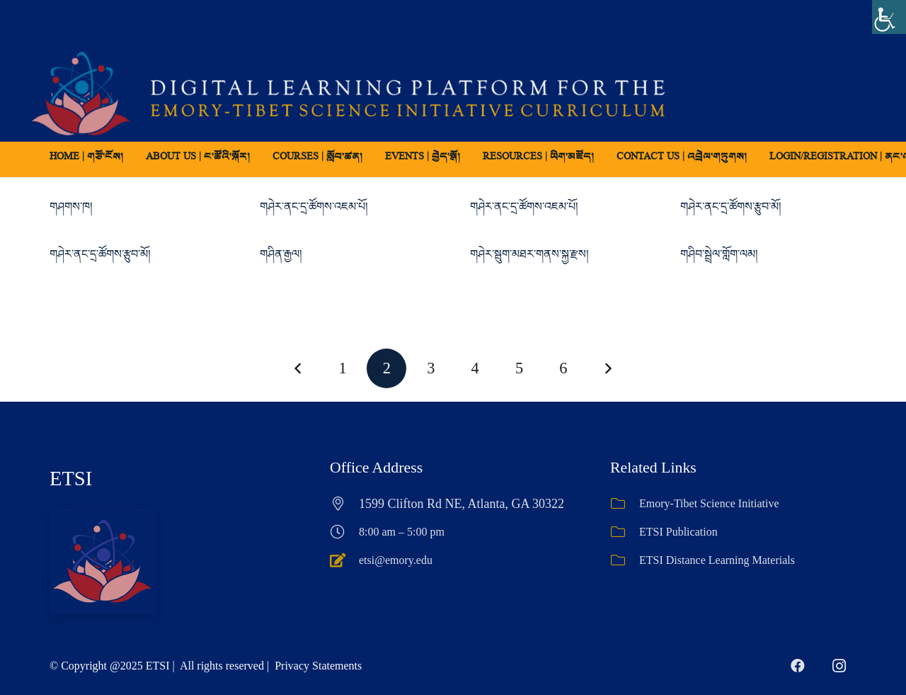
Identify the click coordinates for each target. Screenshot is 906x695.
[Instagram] (838, 666)
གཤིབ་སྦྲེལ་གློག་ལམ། (719, 254)
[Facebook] (797, 666)
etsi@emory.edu (395, 560)
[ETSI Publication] (624, 532)
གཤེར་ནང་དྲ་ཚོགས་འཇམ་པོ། (314, 206)
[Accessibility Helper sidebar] (889, 17)
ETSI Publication (678, 532)
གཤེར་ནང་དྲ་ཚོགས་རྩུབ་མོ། (730, 206)
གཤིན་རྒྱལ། (281, 254)
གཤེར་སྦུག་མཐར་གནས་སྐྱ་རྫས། (529, 254)
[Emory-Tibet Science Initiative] (624, 504)
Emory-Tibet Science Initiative (709, 503)
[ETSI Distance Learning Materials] (624, 560)
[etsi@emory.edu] (344, 560)
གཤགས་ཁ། (71, 206)
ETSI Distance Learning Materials (717, 560)
